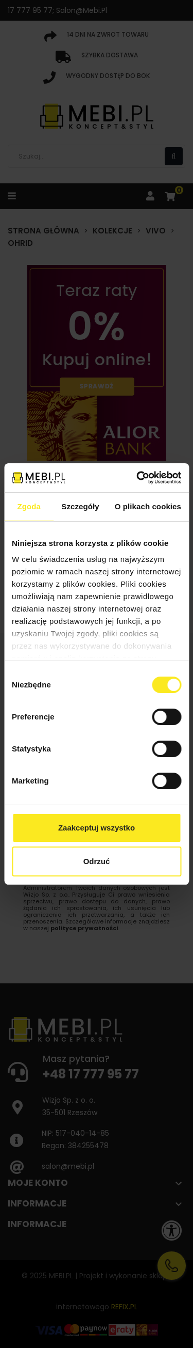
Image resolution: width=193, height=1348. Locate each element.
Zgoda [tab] (29, 506)
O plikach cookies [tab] (148, 506)
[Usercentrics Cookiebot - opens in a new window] (137, 477)
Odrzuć (96, 861)
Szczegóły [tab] (80, 506)
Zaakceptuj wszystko (96, 827)
